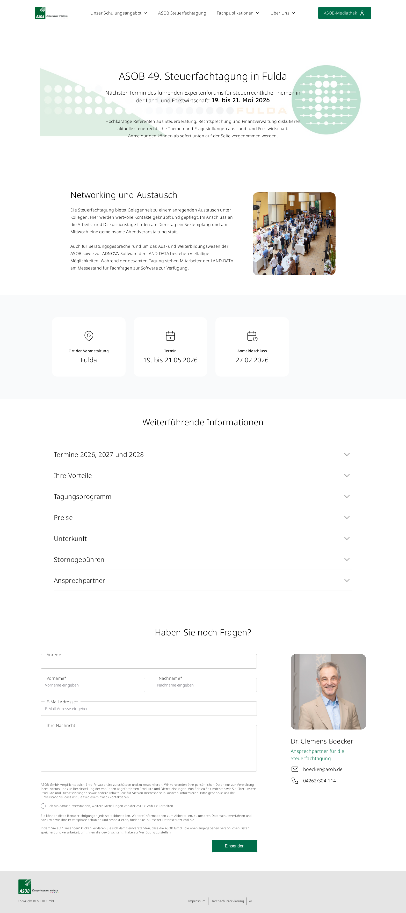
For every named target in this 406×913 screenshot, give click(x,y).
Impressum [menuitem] (197, 901)
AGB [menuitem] (252, 901)
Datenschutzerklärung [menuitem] (227, 901)
